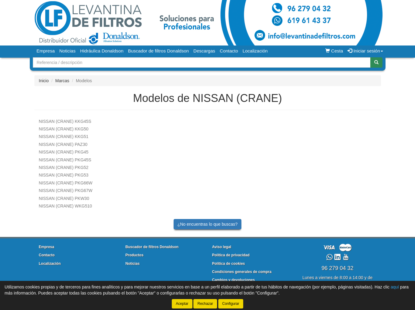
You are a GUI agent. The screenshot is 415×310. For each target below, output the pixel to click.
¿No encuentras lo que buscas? (208, 224)
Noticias (67, 50)
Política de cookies (228, 263)
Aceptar (182, 304)
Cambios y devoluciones (233, 280)
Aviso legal (221, 247)
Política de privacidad (231, 255)
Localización (255, 50)
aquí (395, 287)
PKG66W (66, 182)
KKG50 (63, 128)
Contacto (229, 50)
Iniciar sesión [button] (365, 50)
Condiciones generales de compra (241, 272)
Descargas (204, 50)
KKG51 (63, 136)
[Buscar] (376, 62)
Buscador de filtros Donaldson (158, 50)
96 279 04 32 (337, 268)
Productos (135, 255)
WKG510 (65, 206)
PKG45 (63, 152)
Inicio (44, 80)
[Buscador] (202, 62)
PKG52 (63, 167)
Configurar (230, 304)
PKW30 (64, 198)
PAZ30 (63, 144)
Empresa (45, 50)
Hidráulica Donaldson (101, 50)
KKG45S (65, 121)
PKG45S (65, 159)
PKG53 (63, 175)
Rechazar (205, 304)
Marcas (62, 80)
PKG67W (66, 190)
